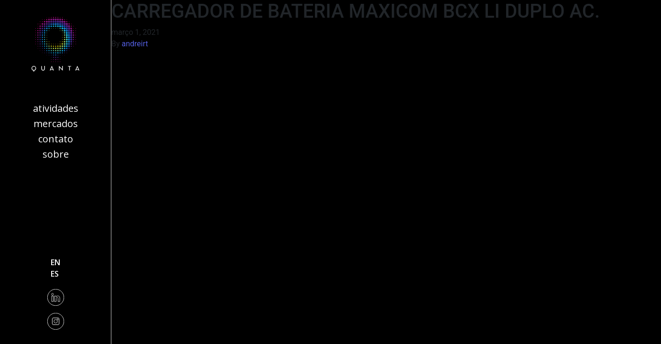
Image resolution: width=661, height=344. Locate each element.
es (55, 274)
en (55, 262)
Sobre (56, 154)
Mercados (55, 123)
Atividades (55, 108)
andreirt (135, 43)
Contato (55, 138)
